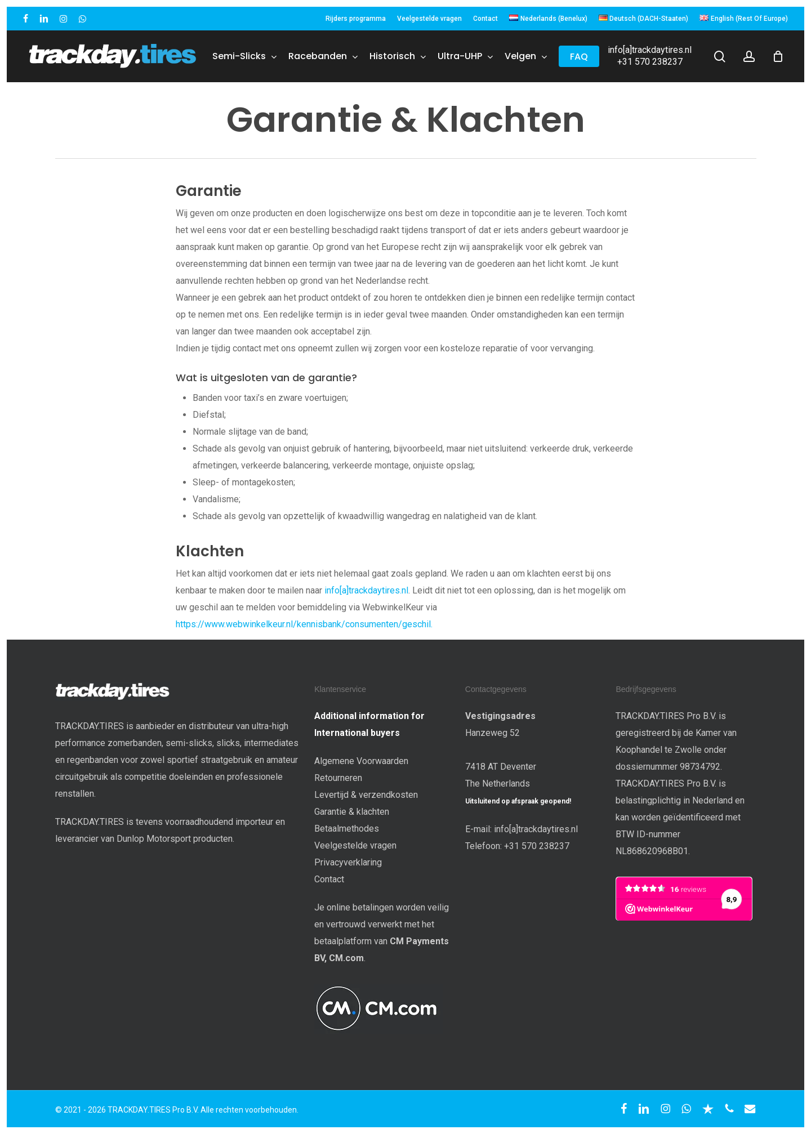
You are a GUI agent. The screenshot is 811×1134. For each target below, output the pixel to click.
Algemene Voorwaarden (361, 761)
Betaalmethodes (346, 828)
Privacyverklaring (348, 862)
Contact (329, 879)
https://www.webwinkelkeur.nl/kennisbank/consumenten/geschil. (304, 624)
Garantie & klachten (351, 811)
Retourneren (338, 778)
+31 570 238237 (650, 61)
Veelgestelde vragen (355, 845)
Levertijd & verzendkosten (366, 794)
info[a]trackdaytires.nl (650, 49)
